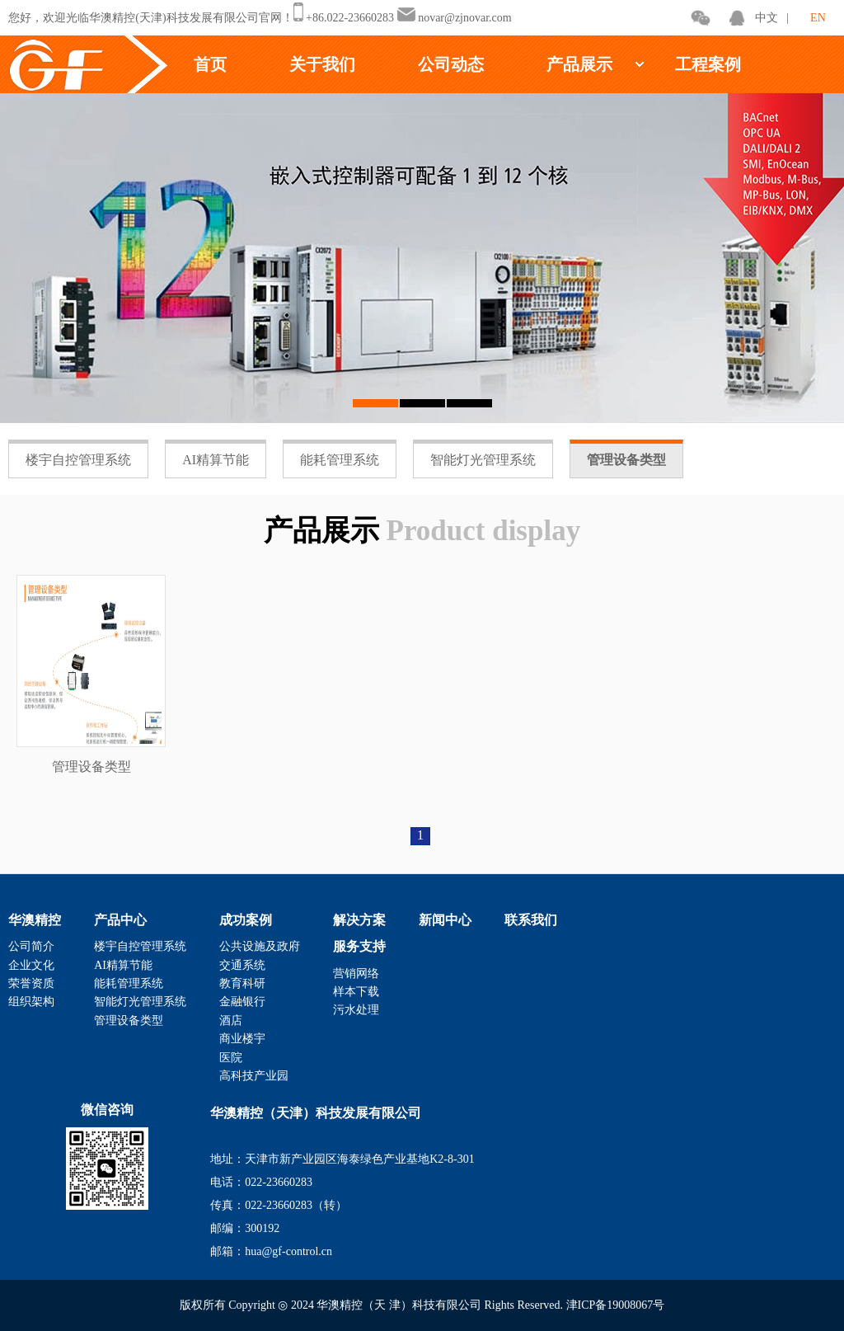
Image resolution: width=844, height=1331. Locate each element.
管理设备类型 (626, 460)
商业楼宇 (242, 1038)
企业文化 (31, 965)
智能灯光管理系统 (483, 460)
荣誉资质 (31, 983)
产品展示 (579, 64)
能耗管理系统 (339, 460)
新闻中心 (445, 920)
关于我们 (322, 64)
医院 (230, 1057)
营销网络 (356, 973)
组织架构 (31, 1001)
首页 (210, 64)
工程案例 (708, 64)
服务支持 (359, 946)
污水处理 (356, 1010)
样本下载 (356, 991)
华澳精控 (34, 920)
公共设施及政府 (259, 946)
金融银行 (242, 1001)
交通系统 (242, 965)
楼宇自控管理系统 (78, 460)
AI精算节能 (215, 460)
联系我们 (530, 920)
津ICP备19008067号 (615, 1305)
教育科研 (242, 983)
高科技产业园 (253, 1076)
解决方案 (359, 920)
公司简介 (31, 946)
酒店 (230, 1020)
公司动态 (451, 64)
